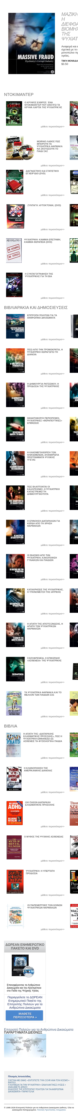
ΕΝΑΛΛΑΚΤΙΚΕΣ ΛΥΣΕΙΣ (53, 1085)
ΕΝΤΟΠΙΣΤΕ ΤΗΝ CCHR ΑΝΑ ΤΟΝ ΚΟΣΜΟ (48, 1080)
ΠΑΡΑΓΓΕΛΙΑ (28, 1091)
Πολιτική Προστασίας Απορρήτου (51, 1110)
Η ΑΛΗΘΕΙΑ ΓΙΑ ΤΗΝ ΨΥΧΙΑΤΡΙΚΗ (24, 1085)
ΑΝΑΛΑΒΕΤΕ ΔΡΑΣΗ (17, 1087)
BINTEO (12, 1083)
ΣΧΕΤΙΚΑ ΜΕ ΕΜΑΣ (17, 1080)
